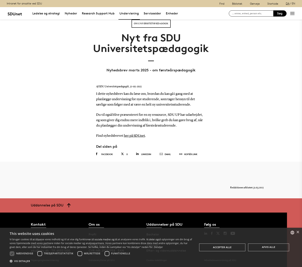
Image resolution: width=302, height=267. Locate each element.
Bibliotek (237, 3)
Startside (272, 3)
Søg (280, 13)
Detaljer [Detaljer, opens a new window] (158, 247)
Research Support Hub (98, 13)
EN (293, 3)
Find (221, 3)
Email (165, 154)
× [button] (297, 232)
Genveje (255, 3)
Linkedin (143, 154)
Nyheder (71, 13)
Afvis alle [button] (268, 247)
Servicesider (152, 13)
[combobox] (292, 232)
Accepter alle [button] (222, 247)
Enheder (172, 13)
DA (287, 3)
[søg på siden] (252, 13)
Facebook (104, 154)
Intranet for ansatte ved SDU (24, 3)
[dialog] (151, 247)
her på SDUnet (134, 136)
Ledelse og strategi (46, 13)
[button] (101, 261)
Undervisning (129, 13)
